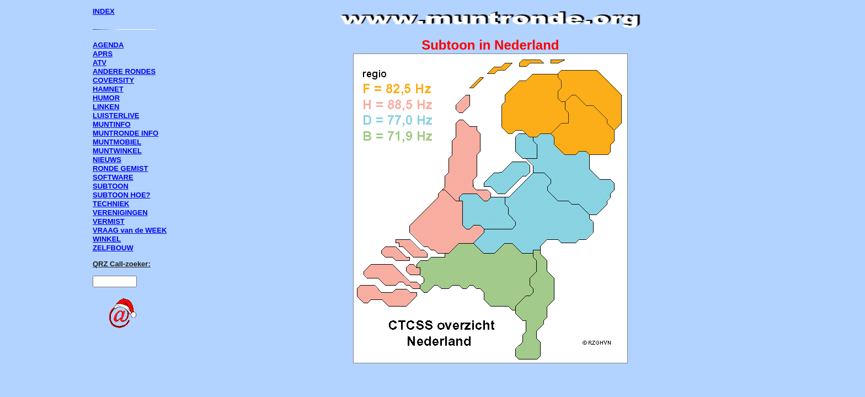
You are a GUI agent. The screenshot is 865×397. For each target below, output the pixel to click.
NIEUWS (107, 159)
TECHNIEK (111, 204)
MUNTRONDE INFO (125, 133)
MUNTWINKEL (117, 151)
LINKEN (106, 107)
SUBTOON (111, 186)
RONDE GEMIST (120, 168)
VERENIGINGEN (120, 212)
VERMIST (109, 221)
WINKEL (107, 239)
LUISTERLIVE (116, 115)
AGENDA (108, 45)
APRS (103, 54)
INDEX (104, 11)
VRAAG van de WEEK (130, 230)
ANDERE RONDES (124, 71)
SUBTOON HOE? (122, 195)
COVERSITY (113, 80)
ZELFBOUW (113, 248)
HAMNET (108, 89)
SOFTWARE (113, 177)
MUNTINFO (112, 124)
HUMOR (106, 98)
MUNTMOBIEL (117, 142)
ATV (99, 62)
